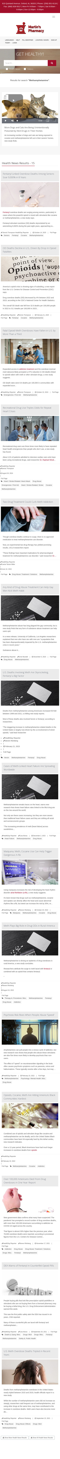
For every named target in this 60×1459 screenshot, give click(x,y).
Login (15, 43)
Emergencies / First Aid (12, 395)
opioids (34, 1150)
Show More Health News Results (15, 1438)
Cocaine (24, 235)
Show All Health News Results (42, 1438)
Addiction (17, 1002)
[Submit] (52, 63)
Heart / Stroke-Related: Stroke (32, 485)
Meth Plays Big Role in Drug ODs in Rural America (29, 925)
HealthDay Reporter (12, 738)
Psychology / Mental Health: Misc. (33, 1078)
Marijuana (16, 913)
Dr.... (54, 556)
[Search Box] (26, 63)
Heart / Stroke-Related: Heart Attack (17, 481)
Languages (9, 40)
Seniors (6, 235)
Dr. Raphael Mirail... (47, 460)
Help (18, 40)
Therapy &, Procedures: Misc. (15, 998)
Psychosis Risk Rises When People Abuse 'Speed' (29, 1014)
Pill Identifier (27, 40)
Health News (13, 69)
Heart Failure (9, 838)
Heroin (6, 758)
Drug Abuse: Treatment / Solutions (24, 574)
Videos (28, 69)
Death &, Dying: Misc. (13, 1335)
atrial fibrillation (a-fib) (19, 893)
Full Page (53, 232)
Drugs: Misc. (7, 1253)
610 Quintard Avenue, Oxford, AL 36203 (19, 3)
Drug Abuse (37, 481)
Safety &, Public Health (27, 1338)
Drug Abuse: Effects (23, 1424)
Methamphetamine (36, 235)
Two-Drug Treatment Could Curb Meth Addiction (28, 501)
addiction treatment (26, 369)
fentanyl (47, 969)
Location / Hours (42, 40)
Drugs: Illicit (27, 1335)
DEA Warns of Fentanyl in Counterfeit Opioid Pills (29, 1265)
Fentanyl (6, 212)
